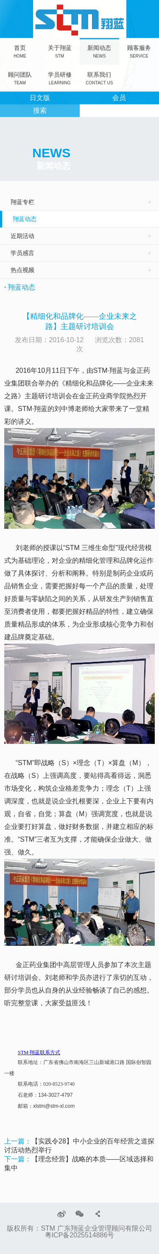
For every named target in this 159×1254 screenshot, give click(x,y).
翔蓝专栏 (22, 202)
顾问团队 (20, 78)
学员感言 (22, 253)
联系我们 (99, 78)
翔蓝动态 (24, 219)
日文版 (40, 97)
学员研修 (60, 78)
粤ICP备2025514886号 (79, 1235)
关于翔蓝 (60, 51)
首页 (20, 51)
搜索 (40, 109)
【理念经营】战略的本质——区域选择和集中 (78, 1163)
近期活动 (22, 236)
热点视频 (22, 270)
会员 (119, 97)
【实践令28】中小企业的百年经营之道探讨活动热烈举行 (79, 1146)
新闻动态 (99, 51)
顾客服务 (139, 51)
